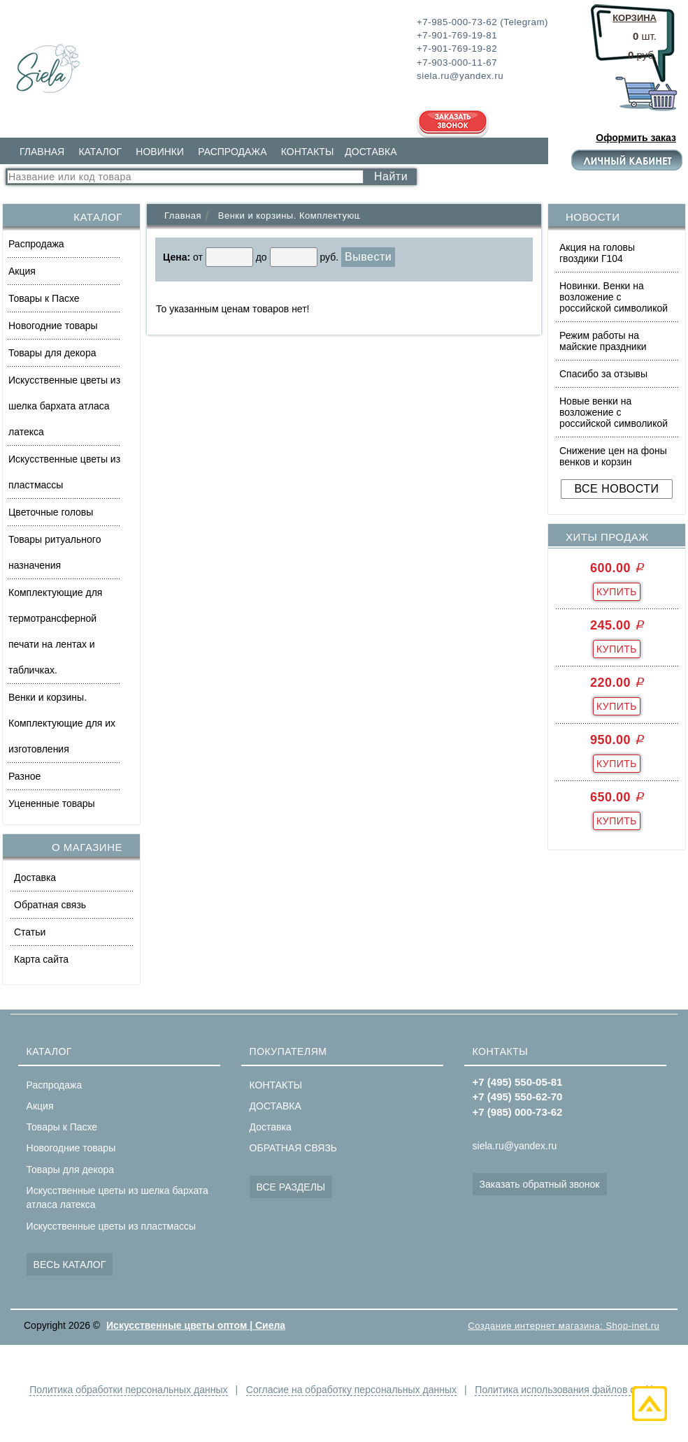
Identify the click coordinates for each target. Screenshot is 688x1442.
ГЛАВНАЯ (42, 151)
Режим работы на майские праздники (603, 341)
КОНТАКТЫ (307, 151)
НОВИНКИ (160, 151)
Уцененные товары (51, 803)
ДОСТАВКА (370, 151)
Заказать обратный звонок (540, 1184)
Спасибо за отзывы (603, 373)
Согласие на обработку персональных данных (351, 1389)
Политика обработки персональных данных (128, 1389)
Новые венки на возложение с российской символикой (613, 412)
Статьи (29, 932)
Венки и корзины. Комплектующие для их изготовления (61, 723)
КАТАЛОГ (100, 151)
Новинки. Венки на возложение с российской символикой (613, 297)
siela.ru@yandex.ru (515, 1145)
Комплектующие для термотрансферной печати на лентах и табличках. (55, 631)
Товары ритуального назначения (54, 552)
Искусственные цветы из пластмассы (64, 471)
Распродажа (36, 243)
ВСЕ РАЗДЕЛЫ (291, 1187)
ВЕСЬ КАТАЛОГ (70, 1264)
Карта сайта (41, 959)
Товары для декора (52, 352)
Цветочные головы (50, 512)
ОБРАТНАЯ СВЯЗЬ (293, 1147)
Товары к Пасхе (44, 298)
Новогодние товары (53, 325)
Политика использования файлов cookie (566, 1389)
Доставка (35, 877)
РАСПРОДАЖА (232, 151)
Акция (22, 271)
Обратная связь (50, 904)
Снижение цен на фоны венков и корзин (613, 456)
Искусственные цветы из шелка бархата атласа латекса (64, 405)
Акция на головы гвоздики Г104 (597, 253)
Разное (24, 776)
